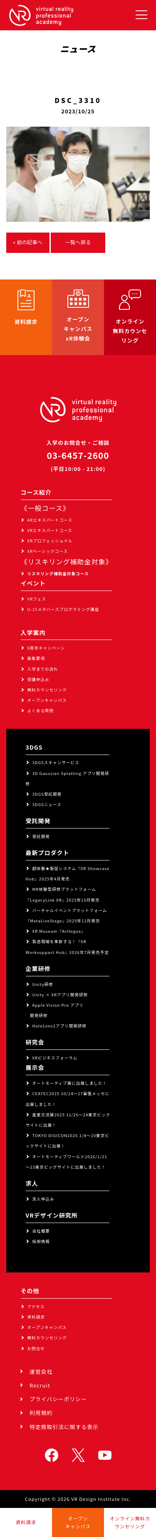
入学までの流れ (42, 669)
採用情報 (41, 1241)
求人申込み (43, 1199)
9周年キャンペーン (46, 648)
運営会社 (41, 1371)
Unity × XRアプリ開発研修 (60, 995)
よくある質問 (40, 710)
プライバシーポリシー (58, 1399)
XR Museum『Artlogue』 (59, 931)
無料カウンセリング (47, 690)
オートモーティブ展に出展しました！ (69, 1083)
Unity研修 (42, 984)
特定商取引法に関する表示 (64, 1427)
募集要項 (36, 658)
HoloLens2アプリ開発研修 (59, 1026)
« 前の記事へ (27, 242)
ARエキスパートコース (50, 520)
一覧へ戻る (78, 242)
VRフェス (36, 599)
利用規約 (41, 1413)
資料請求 (36, 1317)
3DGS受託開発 (47, 794)
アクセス (36, 1306)
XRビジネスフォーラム (55, 1058)
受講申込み (38, 679)
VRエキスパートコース (49, 530)
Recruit (40, 1385)
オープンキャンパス (47, 700)
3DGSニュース (47, 804)
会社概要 (41, 1231)
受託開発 (41, 836)
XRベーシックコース (47, 551)
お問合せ (36, 1348)
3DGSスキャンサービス (55, 762)
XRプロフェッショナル (50, 541)
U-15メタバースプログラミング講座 (63, 609)
